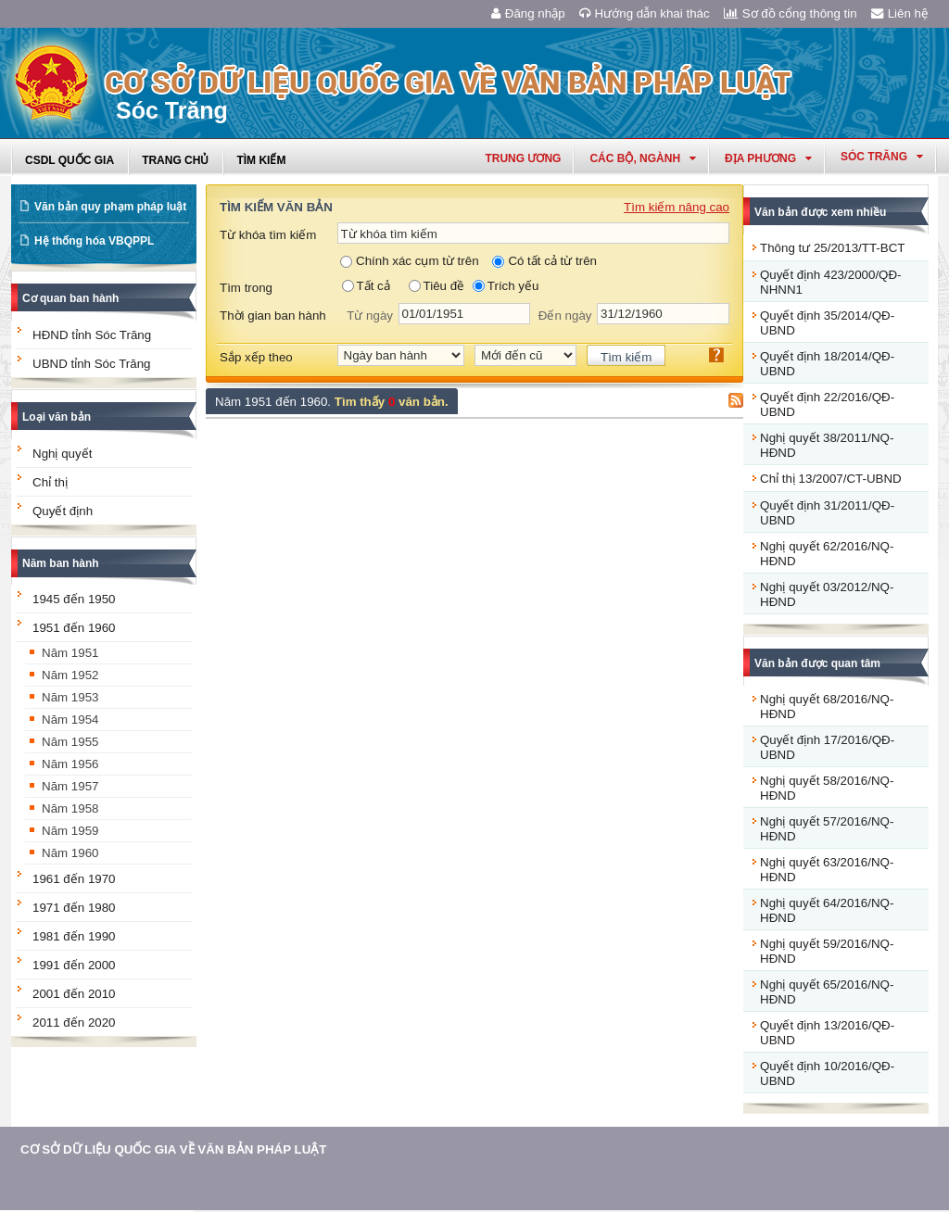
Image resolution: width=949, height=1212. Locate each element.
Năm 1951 (70, 653)
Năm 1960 (70, 853)
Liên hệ (900, 13)
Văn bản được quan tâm (817, 663)
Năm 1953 (70, 697)
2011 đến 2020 (74, 1022)
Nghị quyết (62, 454)
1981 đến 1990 (74, 936)
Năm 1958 (70, 808)
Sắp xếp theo (256, 357)
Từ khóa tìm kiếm (268, 235)
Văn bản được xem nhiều (820, 212)
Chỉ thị (50, 482)
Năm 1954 (70, 719)
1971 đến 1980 (74, 908)
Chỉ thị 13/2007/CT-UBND (831, 479)
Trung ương (523, 158)
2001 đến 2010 (74, 994)
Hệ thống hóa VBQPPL (94, 240)
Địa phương (768, 158)
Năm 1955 (70, 742)
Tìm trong (246, 288)
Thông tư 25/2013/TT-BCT (832, 248)
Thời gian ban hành (273, 315)
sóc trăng (882, 156)
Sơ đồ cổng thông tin (790, 13)
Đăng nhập (528, 13)
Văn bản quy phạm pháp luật (110, 206)
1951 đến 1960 (74, 628)
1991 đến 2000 (74, 965)
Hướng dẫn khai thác (644, 13)
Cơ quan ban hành (70, 298)
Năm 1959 (70, 831)
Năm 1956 (70, 764)
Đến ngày (565, 315)
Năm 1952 (70, 675)
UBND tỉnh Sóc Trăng (91, 364)
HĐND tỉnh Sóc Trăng (91, 335)
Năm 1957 (70, 786)
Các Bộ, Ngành (642, 158)
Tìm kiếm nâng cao (676, 207)
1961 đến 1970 (74, 879)
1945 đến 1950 (74, 599)
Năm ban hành (60, 563)
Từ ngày (370, 315)
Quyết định (62, 511)
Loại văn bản (56, 416)
